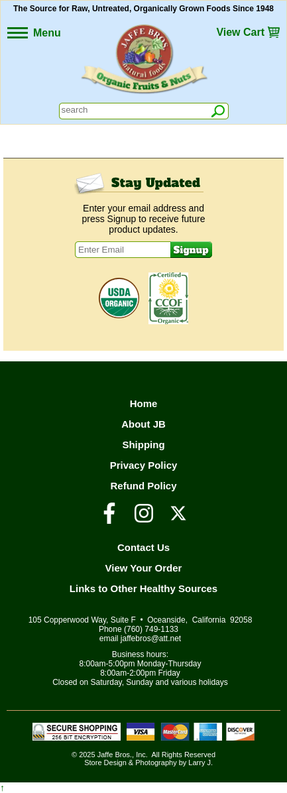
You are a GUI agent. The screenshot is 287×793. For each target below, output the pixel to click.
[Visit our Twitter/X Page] (178, 519)
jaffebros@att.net (151, 638)
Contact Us (143, 547)
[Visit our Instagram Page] (143, 519)
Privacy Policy (144, 465)
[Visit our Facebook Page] (109, 519)
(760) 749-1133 (151, 629)
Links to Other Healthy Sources (143, 588)
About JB (143, 424)
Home (144, 403)
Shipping (143, 444)
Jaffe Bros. (114, 755)
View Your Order (143, 568)
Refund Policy (143, 485)
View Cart (240, 32)
